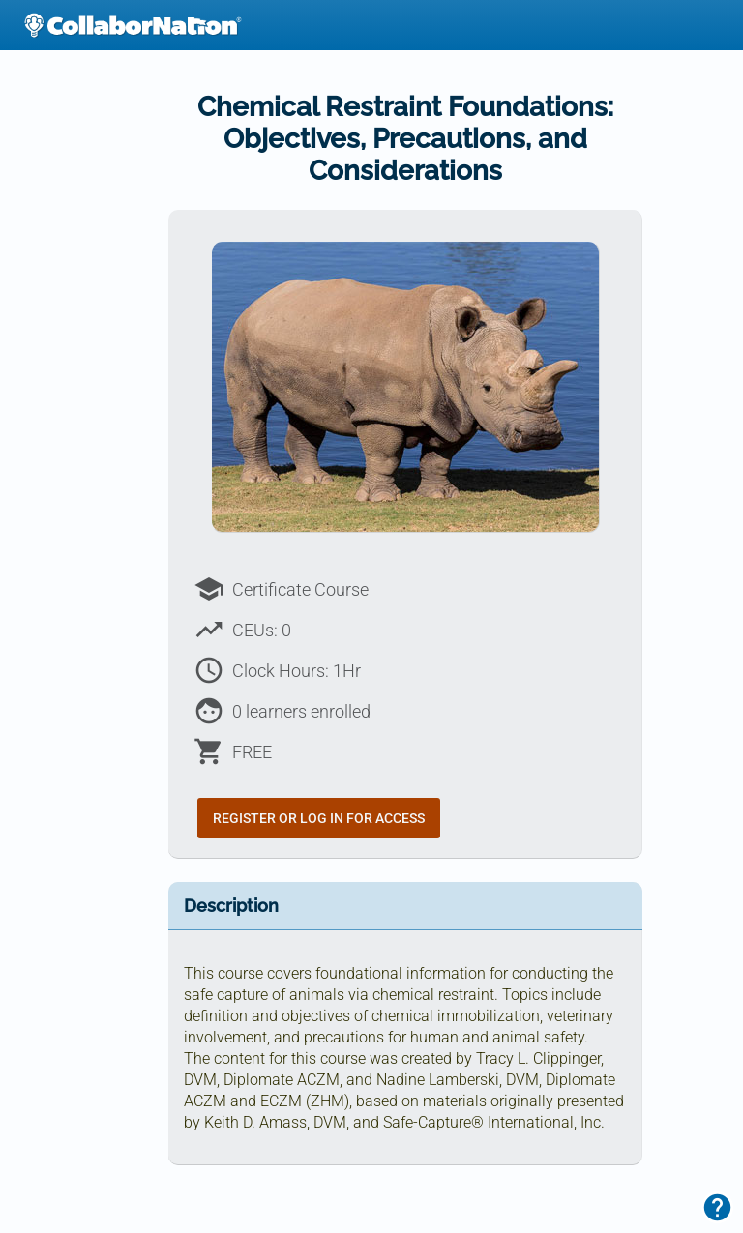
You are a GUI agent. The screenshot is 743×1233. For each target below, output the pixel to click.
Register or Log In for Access (319, 818)
